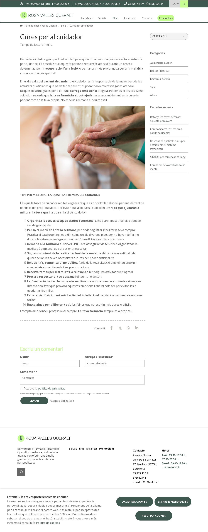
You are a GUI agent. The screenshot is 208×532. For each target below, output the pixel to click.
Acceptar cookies (134, 501)
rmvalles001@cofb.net (146, 482)
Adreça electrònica (99, 357)
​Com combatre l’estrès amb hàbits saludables (166, 130)
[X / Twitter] (120, 328)
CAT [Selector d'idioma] (175, 3)
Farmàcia (86, 18)
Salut (153, 87)
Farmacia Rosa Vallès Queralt (41, 25)
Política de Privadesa (74, 393)
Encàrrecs (129, 18)
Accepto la (42, 388)
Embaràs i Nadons (160, 78)
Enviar (34, 400)
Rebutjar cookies (154, 515)
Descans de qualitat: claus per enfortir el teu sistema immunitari (167, 144)
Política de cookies (48, 522)
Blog (115, 18)
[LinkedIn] (137, 328)
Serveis (102, 18)
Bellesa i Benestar (159, 70)
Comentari (28, 372)
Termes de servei (102, 393)
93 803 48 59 (140, 473)
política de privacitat (51, 388)
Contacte (147, 18)
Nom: (24, 357)
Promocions (166, 18)
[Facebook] (111, 328)
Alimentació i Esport (161, 62)
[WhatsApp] (128, 328)
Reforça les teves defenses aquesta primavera (166, 118)
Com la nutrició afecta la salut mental (167, 166)
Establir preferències (173, 501)
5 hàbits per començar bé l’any (167, 156)
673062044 (139, 477)
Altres (153, 95)
